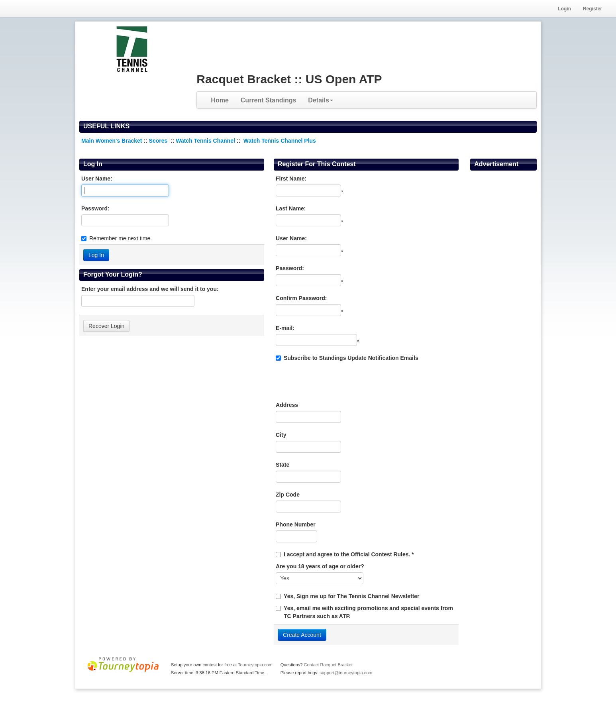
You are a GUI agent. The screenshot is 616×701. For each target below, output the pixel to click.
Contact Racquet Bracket (328, 664)
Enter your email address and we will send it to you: (150, 289)
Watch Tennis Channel (206, 140)
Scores (159, 140)
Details (320, 100)
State (282, 464)
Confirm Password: (301, 298)
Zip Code (288, 494)
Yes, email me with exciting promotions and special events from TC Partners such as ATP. (368, 612)
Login (564, 9)
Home (219, 100)
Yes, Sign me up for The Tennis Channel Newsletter (351, 596)
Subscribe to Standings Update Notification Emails (347, 358)
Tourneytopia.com (255, 664)
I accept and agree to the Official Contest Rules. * (349, 554)
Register (592, 9)
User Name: (96, 178)
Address (287, 405)
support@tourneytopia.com (346, 672)
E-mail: (285, 328)
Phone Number (296, 524)
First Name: (291, 178)
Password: (95, 208)
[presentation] (336, 381)
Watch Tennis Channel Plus (279, 140)
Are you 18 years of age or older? (320, 566)
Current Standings (268, 100)
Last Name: (291, 208)
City (281, 435)
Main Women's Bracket (111, 140)
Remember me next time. (120, 238)
